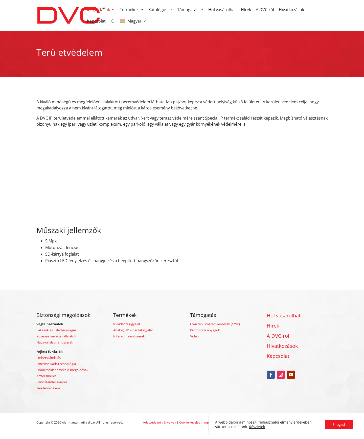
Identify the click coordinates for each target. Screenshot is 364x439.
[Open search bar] (113, 21)
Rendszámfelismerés (51, 382)
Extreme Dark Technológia (56, 363)
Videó (194, 336)
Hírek (246, 10)
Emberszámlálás (48, 357)
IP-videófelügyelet (126, 324)
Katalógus (157, 10)
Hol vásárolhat (222, 10)
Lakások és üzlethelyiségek (56, 330)
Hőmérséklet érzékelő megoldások (62, 370)
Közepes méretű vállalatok (56, 336)
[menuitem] (133, 25)
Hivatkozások (291, 10)
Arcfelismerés (46, 376)
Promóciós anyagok (205, 330)
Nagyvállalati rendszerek (54, 342)
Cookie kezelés (189, 422)
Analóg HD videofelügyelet (133, 330)
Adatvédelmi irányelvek (160, 422)
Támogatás (187, 10)
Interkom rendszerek (129, 336)
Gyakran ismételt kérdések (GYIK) (215, 324)
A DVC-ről (265, 10)
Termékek (129, 10)
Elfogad (338, 424)
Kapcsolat (96, 21)
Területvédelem (48, 388)
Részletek (257, 427)
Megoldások (98, 10)
